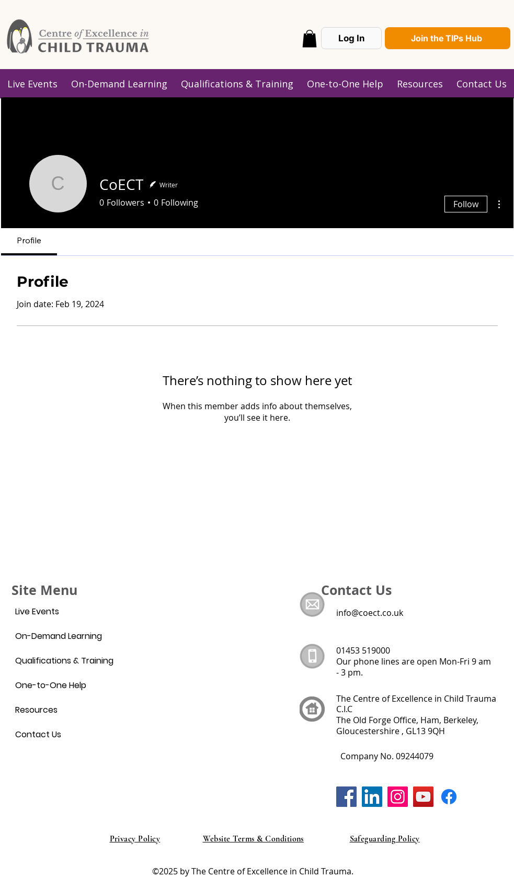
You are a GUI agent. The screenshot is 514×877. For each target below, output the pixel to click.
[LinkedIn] (372, 796)
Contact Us (38, 734)
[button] (309, 38)
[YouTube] (423, 796)
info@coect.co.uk (369, 613)
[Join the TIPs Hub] (447, 38)
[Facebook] (346, 796)
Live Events (37, 611)
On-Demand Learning (58, 636)
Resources (36, 710)
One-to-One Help (50, 685)
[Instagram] (397, 796)
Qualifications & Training (64, 661)
